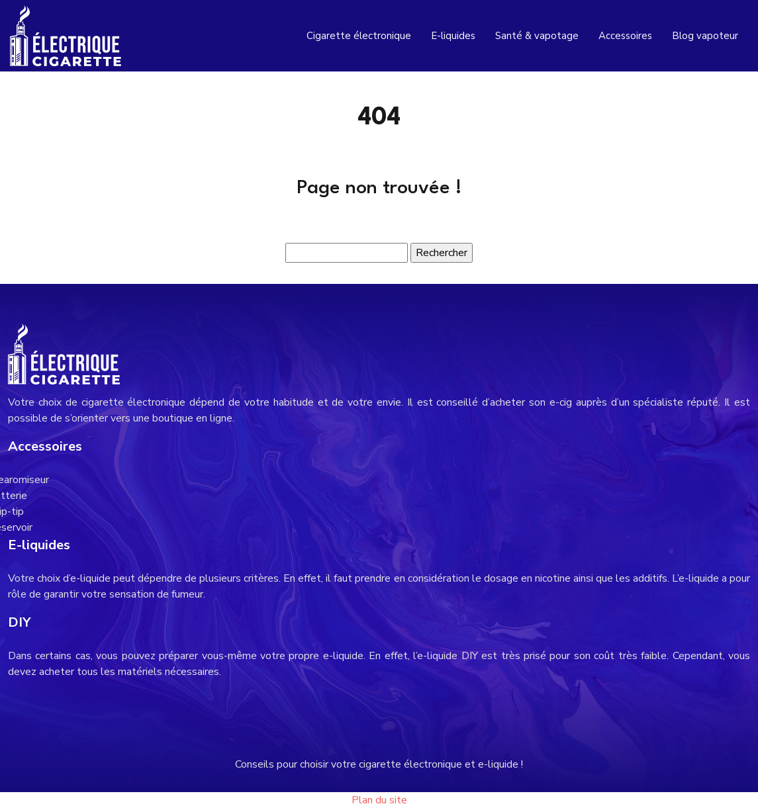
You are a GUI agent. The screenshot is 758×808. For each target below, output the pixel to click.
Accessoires (625, 35)
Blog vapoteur (705, 35)
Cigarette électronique (359, 35)
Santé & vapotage (537, 35)
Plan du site (379, 800)
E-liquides (453, 35)
